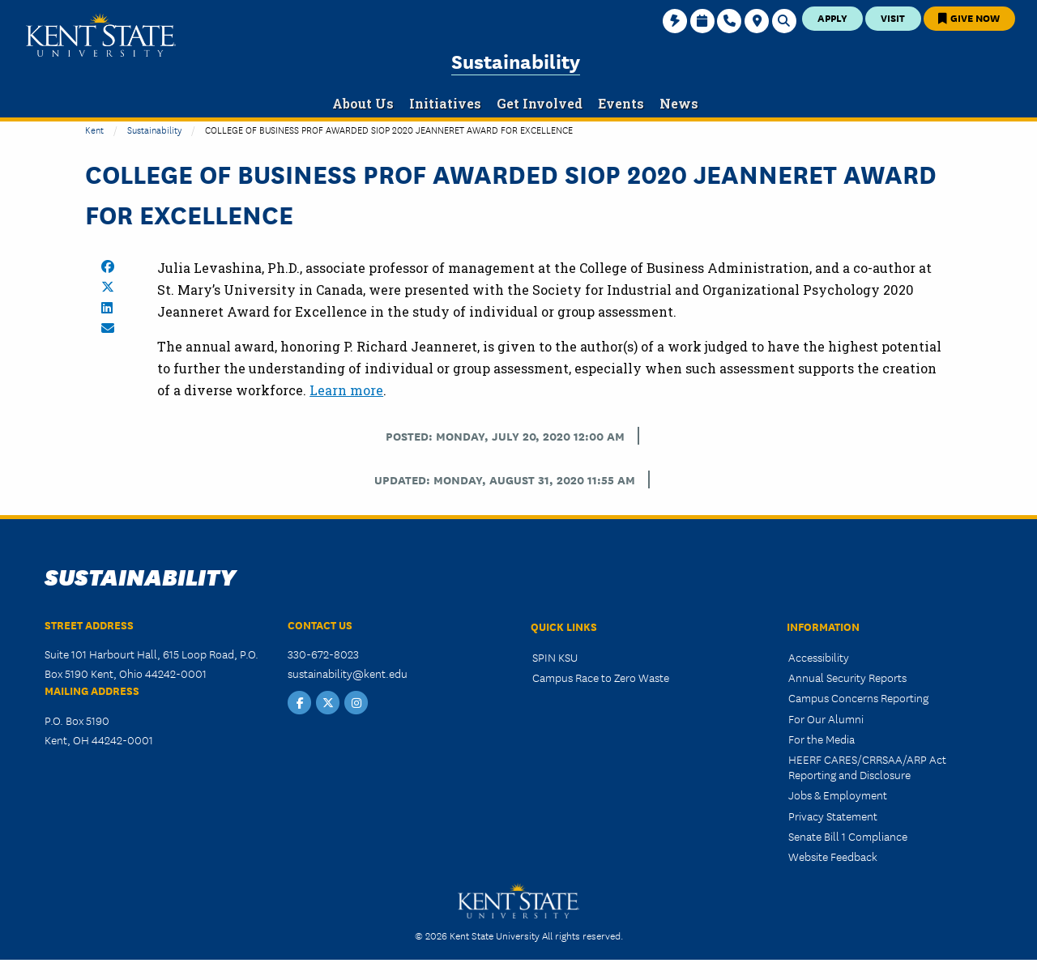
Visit (893, 17)
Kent (94, 129)
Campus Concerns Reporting (858, 697)
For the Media (821, 739)
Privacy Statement (832, 815)
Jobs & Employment (837, 794)
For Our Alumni (826, 718)
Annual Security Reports (847, 677)
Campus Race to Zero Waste (600, 677)
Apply (832, 17)
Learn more (346, 389)
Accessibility (818, 657)
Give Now (969, 17)
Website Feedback (832, 856)
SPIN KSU (555, 657)
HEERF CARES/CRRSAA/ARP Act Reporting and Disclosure (867, 766)
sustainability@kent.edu (348, 673)
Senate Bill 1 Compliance (847, 836)
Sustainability (515, 60)
